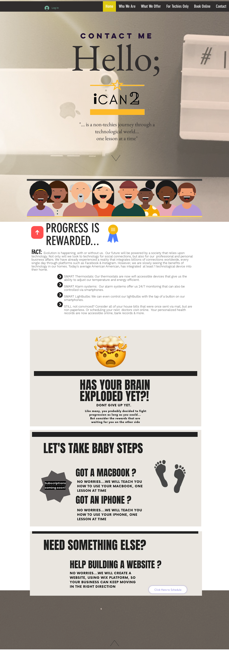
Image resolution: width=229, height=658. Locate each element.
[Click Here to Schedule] (168, 589)
